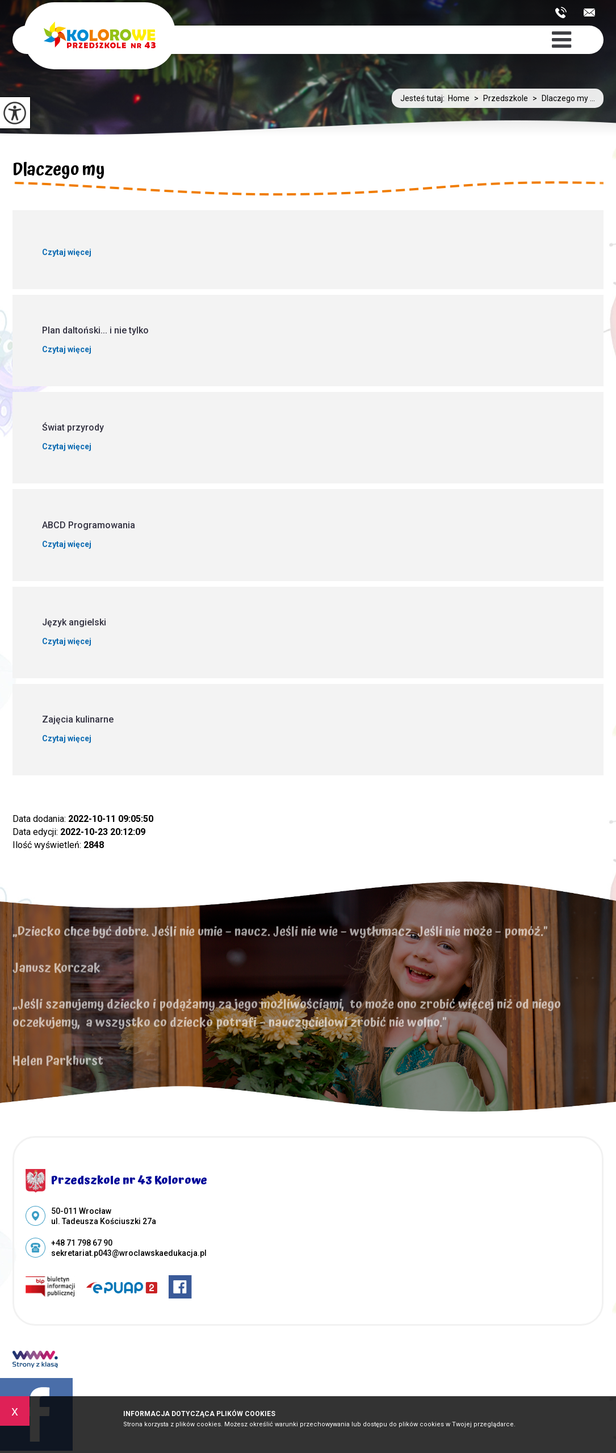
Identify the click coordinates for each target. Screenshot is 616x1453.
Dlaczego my (58, 171)
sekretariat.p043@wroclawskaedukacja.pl (589, 12)
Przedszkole (499, 98)
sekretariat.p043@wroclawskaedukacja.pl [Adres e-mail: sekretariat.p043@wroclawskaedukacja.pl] (129, 1253)
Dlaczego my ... (561, 98)
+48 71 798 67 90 (561, 12)
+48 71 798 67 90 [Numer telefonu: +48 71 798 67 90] (81, 1242)
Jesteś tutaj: (424, 98)
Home (459, 98)
